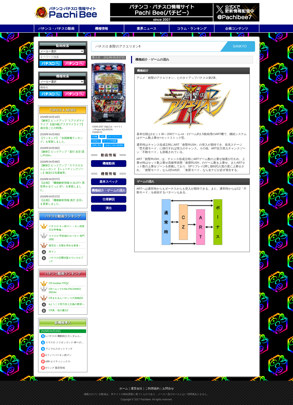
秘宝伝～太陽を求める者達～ (65, 245)
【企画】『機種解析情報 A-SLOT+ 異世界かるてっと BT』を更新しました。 (62, 186)
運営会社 (136, 388)
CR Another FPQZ (59, 283)
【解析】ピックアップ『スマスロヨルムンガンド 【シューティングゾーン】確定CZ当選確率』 (62, 169)
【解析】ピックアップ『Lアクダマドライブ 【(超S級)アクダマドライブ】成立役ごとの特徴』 (62, 124)
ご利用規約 (152, 388)
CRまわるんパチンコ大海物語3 (66, 298)
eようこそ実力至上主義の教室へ (67, 304)
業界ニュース (146, 28)
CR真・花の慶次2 (58, 310)
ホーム (123, 388)
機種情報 (101, 28)
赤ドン (52, 251)
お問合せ (168, 388)
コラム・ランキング (191, 28)
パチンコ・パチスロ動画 (56, 28)
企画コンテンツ (236, 28)
